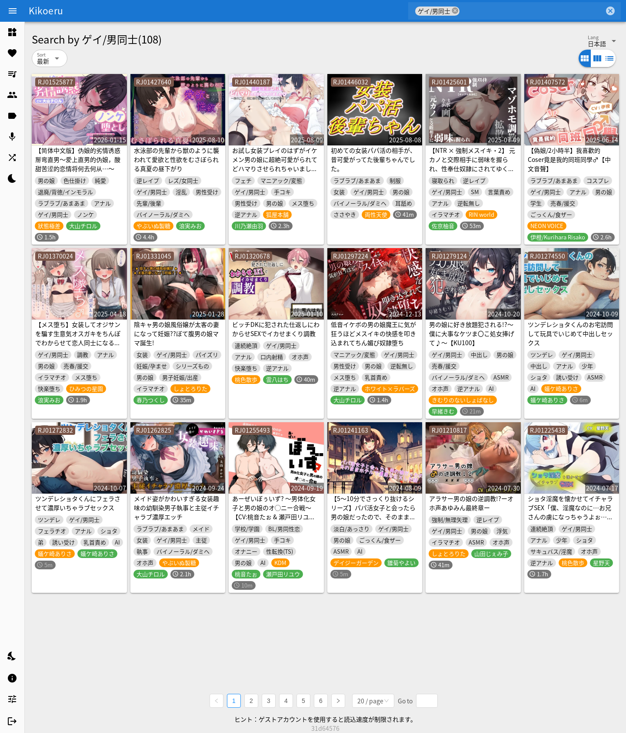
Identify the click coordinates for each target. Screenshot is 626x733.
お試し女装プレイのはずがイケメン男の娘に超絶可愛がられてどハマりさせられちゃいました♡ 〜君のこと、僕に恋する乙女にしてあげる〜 (275, 168)
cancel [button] (455, 10)
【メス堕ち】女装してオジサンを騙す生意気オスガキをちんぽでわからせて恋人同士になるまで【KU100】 (77, 338)
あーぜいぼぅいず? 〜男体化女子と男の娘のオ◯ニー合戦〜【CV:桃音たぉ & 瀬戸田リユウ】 (274, 512)
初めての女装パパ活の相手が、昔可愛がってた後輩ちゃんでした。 (373, 159)
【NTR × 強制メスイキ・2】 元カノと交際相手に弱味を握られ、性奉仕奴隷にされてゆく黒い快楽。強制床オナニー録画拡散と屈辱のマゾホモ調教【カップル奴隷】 (472, 173)
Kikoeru (46, 10)
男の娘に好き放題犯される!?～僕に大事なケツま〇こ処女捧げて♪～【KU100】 (471, 333)
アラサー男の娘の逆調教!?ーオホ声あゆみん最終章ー (471, 503)
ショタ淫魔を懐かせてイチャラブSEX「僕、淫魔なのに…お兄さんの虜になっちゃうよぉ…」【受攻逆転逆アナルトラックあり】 (570, 516)
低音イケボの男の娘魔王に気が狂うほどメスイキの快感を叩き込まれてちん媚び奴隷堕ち (373, 333)
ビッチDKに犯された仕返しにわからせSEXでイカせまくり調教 (276, 329)
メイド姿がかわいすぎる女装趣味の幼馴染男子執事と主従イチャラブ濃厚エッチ (176, 507)
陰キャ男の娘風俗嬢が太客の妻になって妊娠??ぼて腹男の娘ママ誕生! (176, 333)
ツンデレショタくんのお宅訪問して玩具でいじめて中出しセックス (570, 333)
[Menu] (12, 10)
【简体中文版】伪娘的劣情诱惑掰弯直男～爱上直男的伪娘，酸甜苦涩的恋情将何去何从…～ (77, 159)
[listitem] (12, 32)
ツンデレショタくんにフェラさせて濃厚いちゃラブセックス (77, 503)
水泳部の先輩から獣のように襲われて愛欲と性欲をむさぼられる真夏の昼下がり (176, 159)
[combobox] (532, 11)
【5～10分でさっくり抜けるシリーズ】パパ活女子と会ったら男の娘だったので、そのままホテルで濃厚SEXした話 (373, 512)
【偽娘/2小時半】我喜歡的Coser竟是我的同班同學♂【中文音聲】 (569, 159)
